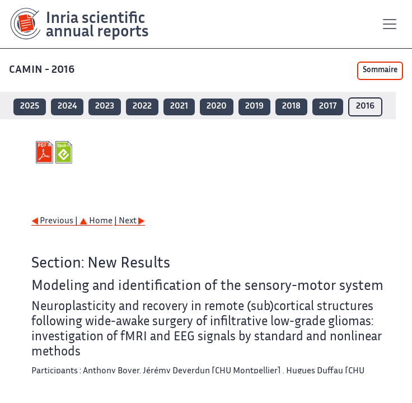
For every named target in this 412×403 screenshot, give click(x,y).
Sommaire (380, 70)
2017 (327, 106)
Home (96, 221)
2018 (291, 106)
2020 (217, 106)
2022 (142, 106)
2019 (254, 106)
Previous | (55, 221)
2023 (104, 106)
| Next (129, 221)
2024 (67, 106)
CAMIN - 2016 (43, 70)
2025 (29, 106)
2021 (179, 106)
